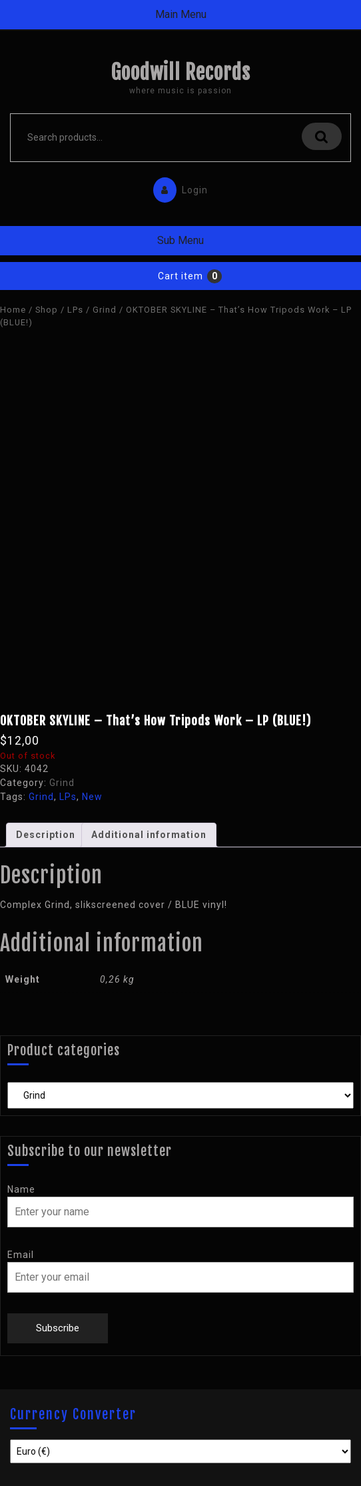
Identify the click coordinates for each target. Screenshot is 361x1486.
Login (177, 187)
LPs (75, 310)
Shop (46, 310)
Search (322, 136)
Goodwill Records (180, 72)
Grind (105, 310)
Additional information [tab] (148, 834)
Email (20, 1254)
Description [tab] (45, 834)
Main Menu (180, 14)
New (92, 796)
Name (21, 1189)
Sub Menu (180, 240)
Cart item (180, 276)
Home (13, 310)
